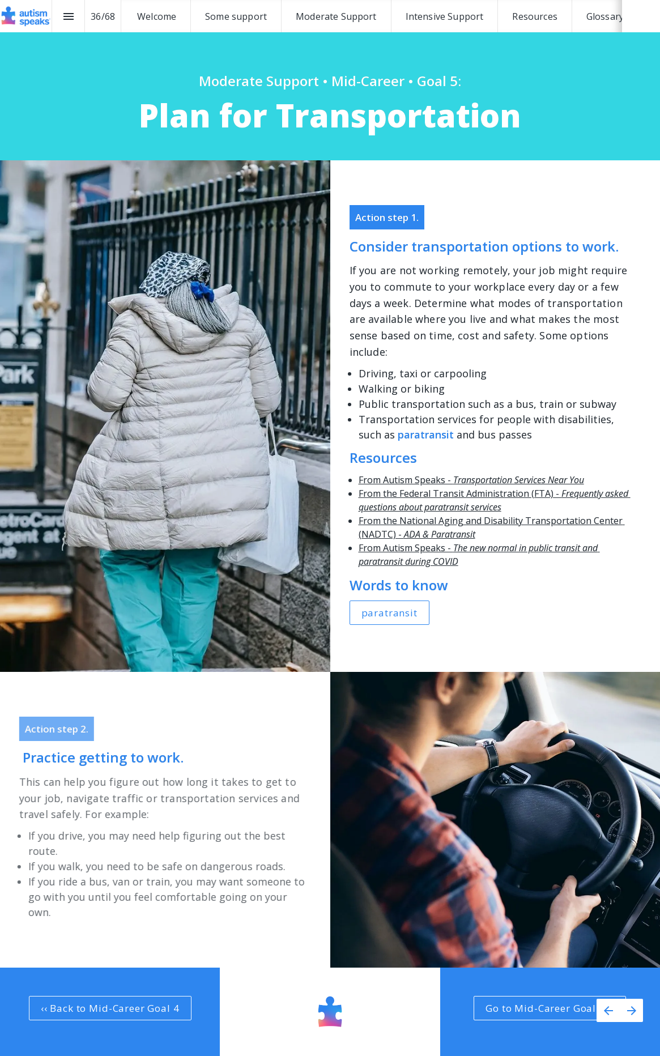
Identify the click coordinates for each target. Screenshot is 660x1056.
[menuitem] (156, 16)
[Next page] (631, 1010)
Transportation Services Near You (518, 480)
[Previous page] (608, 1010)
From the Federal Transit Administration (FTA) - (460, 493)
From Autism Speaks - (406, 480)
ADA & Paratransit (439, 534)
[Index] (68, 16)
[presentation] (330, 80)
